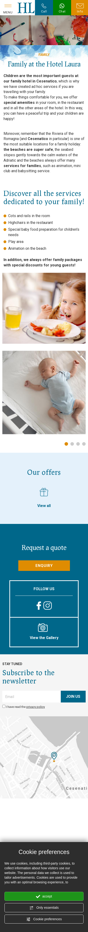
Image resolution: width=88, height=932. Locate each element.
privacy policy (35, 707)
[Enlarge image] (44, 392)
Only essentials (44, 908)
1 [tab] (66, 444)
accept (44, 896)
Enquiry (44, 565)
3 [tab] (78, 444)
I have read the (25, 707)
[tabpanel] (44, 392)
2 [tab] (72, 444)
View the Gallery (44, 632)
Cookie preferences (44, 919)
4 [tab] (84, 444)
